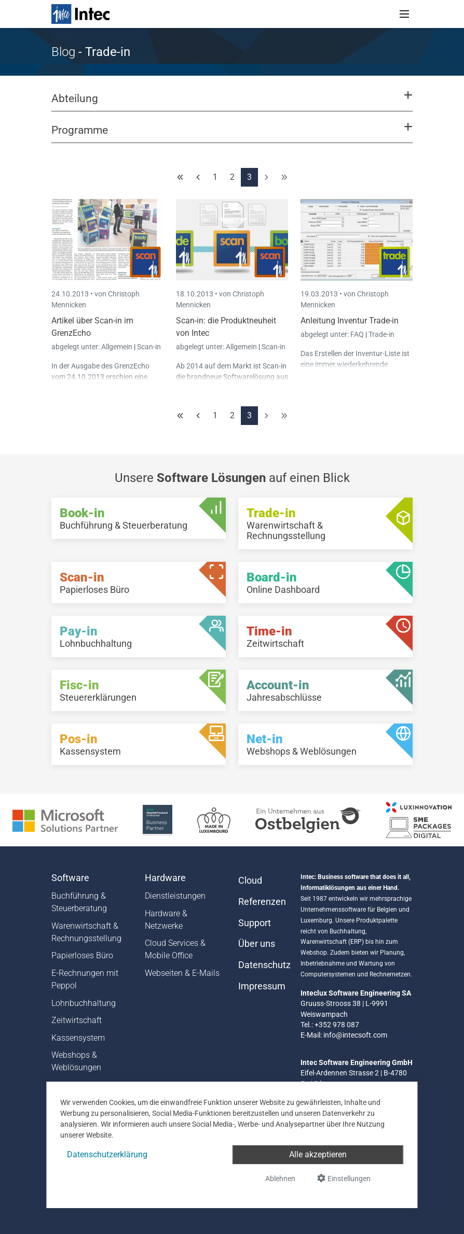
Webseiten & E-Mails (182, 973)
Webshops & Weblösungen (76, 1061)
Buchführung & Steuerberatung (79, 902)
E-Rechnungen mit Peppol (84, 979)
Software (70, 878)
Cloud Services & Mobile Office (175, 949)
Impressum (261, 986)
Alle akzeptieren (318, 1154)
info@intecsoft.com (355, 1035)
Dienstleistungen (175, 896)
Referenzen (262, 902)
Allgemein (117, 347)
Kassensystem (78, 1038)
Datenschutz (263, 965)
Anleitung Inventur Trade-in (350, 320)
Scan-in (149, 347)
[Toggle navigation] (404, 14)
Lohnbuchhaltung (83, 1003)
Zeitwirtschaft (76, 1020)
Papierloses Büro (82, 955)
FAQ (357, 334)
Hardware (165, 878)
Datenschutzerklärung (107, 1154)
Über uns (256, 944)
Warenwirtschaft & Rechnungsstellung (86, 932)
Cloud (250, 880)
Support (254, 923)
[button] (232, 103)
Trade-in (381, 334)
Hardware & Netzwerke (166, 920)
